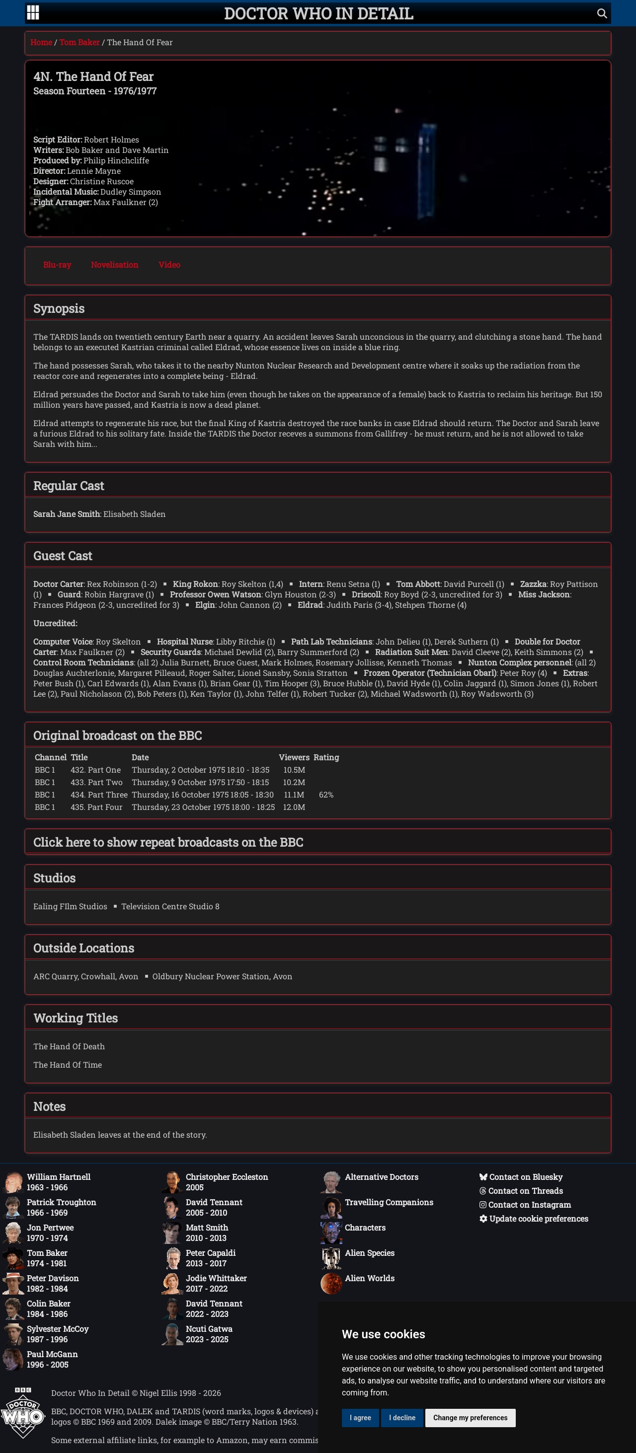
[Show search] (602, 13)
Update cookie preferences (533, 1218)
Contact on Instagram (525, 1204)
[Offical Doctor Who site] (23, 1436)
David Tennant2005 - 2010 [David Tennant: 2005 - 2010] (201, 1208)
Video (169, 264)
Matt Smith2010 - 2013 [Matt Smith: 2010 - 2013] (194, 1233)
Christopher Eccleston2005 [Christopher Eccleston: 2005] (214, 1182)
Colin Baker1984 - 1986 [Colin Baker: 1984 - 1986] (36, 1309)
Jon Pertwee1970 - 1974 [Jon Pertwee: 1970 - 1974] (38, 1233)
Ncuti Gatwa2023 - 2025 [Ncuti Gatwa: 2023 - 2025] (197, 1334)
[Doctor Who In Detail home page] (318, 13)
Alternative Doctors (369, 1182)
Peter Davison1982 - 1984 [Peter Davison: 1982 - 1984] (40, 1284)
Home (41, 42)
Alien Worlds (357, 1284)
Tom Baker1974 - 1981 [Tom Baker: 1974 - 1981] (35, 1258)
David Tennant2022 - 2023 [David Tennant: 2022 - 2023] (201, 1309)
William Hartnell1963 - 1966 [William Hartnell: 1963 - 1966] (46, 1182)
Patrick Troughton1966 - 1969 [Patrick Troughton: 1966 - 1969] (49, 1208)
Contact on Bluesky (520, 1176)
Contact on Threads (521, 1190)
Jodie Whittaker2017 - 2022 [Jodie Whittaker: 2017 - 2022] (204, 1284)
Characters (353, 1233)
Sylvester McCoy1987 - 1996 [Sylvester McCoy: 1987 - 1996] (45, 1334)
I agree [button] (360, 1418)
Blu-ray (57, 264)
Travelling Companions (376, 1208)
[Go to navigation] (33, 13)
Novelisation (115, 264)
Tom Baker (79, 42)
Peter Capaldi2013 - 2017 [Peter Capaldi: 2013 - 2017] (198, 1258)
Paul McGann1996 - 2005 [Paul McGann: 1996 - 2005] (40, 1360)
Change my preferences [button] (470, 1418)
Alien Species (357, 1258)
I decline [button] (402, 1418)
